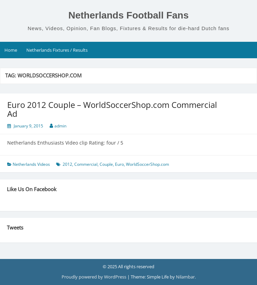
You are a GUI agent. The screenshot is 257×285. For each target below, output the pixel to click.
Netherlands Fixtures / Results (57, 50)
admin (60, 126)
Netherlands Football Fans (128, 15)
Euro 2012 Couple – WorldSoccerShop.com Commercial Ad (112, 109)
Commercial (86, 164)
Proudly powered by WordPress (94, 277)
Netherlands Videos (31, 164)
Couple (106, 164)
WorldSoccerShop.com (147, 164)
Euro (119, 164)
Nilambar (185, 277)
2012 (67, 164)
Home (10, 50)
